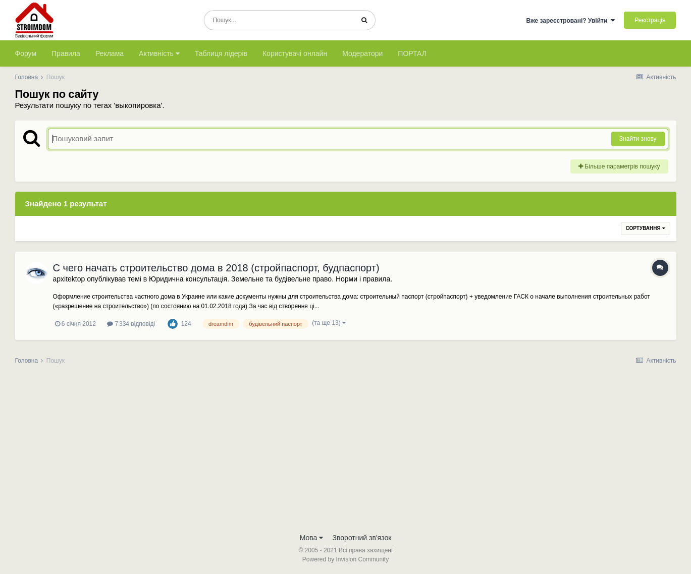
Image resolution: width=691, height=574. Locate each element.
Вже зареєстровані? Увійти (570, 20)
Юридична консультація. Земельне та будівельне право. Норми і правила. (270, 279)
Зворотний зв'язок (362, 538)
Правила (65, 53)
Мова (312, 538)
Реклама (109, 53)
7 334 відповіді (131, 323)
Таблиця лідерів (221, 53)
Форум (26, 53)
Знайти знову (638, 138)
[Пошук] (278, 20)
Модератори (362, 53)
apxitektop (69, 279)
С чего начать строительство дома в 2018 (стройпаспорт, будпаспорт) (216, 267)
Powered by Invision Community (345, 559)
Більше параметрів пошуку (619, 166)
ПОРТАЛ (412, 53)
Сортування (645, 228)
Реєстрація (649, 20)
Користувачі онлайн (294, 53)
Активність (159, 53)
